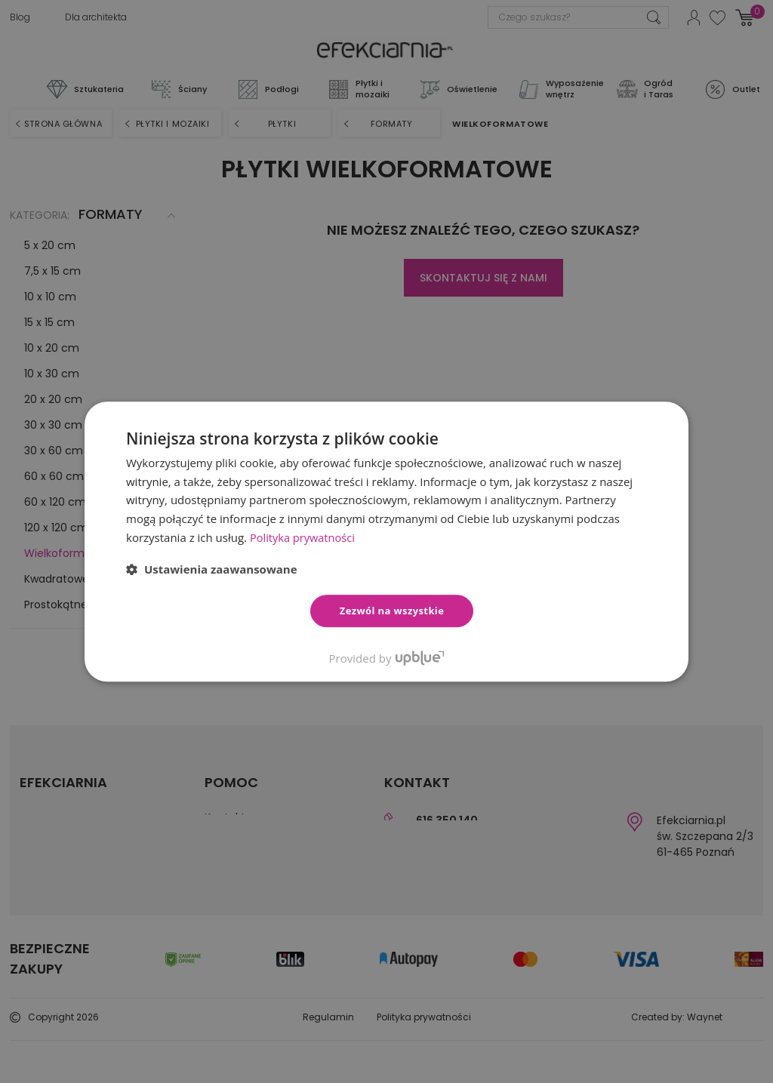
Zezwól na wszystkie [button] (392, 610)
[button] (211, 569)
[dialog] (386, 541)
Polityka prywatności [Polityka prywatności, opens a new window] (304, 537)
